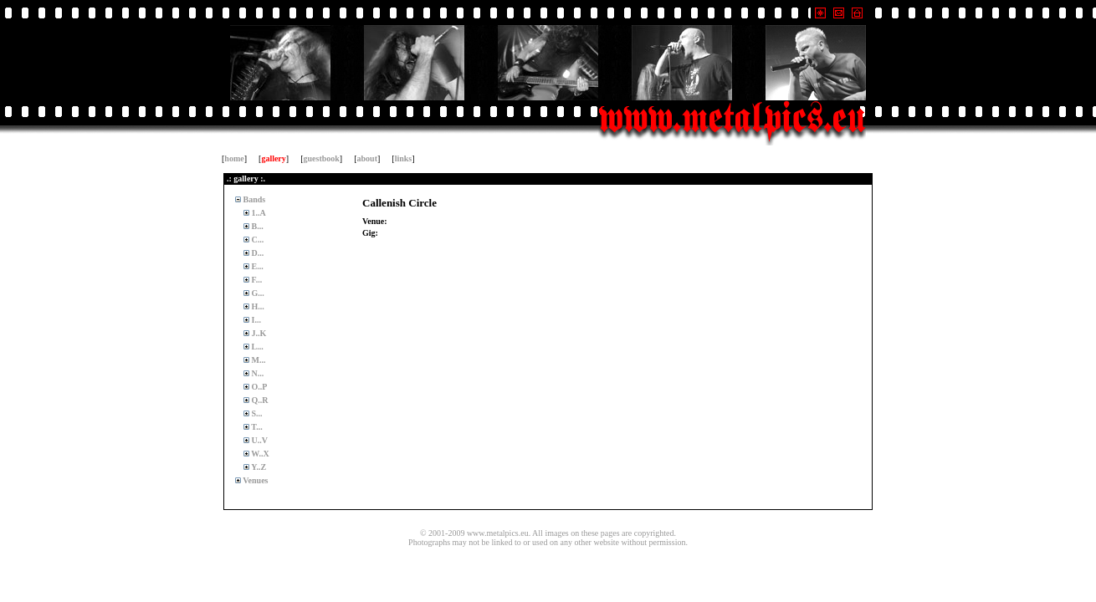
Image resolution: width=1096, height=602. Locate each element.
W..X (259, 453)
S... (256, 413)
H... (256, 306)
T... (256, 426)
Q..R (259, 400)
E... (256, 266)
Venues (255, 480)
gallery (273, 158)
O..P (258, 386)
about (367, 158)
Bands (253, 199)
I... (255, 319)
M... (257, 360)
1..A (257, 212)
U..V (258, 440)
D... (256, 253)
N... (256, 373)
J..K (257, 333)
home (233, 158)
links (403, 158)
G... (256, 293)
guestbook (322, 158)
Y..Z (257, 467)
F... (255, 279)
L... (256, 346)
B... (256, 226)
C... (256, 239)
